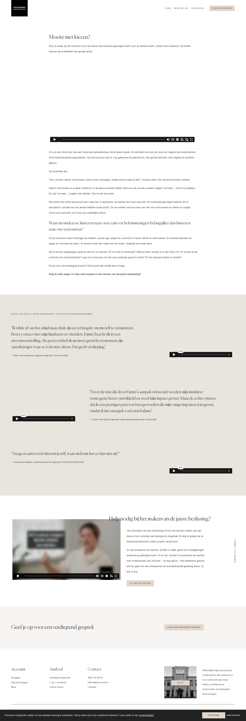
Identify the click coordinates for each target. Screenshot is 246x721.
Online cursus (56, 687)
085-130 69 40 (95, 678)
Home (168, 8)
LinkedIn (92, 687)
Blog (13, 687)
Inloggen (15, 678)
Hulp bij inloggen (19, 682)
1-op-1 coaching (57, 682)
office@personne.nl (98, 682)
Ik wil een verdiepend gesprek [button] (183, 627)
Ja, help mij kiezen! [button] (140, 583)
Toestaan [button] (213, 715)
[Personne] (19, 8)
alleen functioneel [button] (233, 715)
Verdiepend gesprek (59, 678)
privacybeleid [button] (146, 715)
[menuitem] (169, 8)
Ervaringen (197, 8)
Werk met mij (181, 8)
